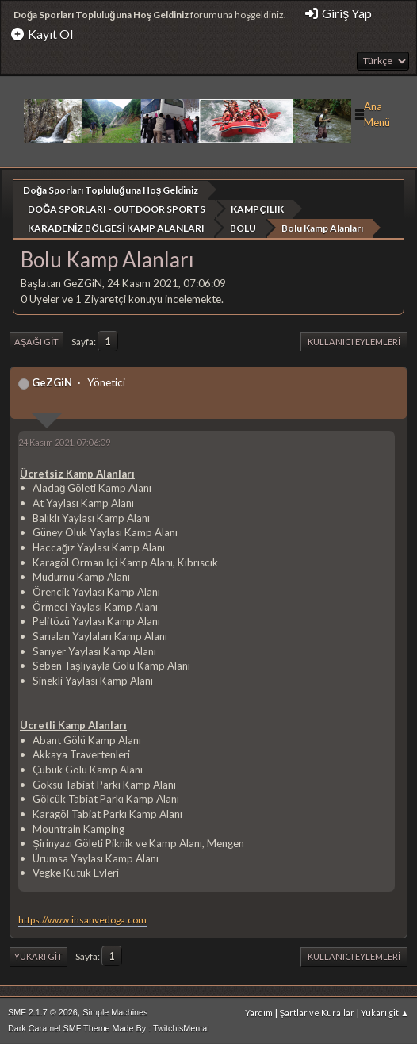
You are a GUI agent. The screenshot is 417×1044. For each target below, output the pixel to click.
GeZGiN (52, 381)
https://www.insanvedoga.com (82, 919)
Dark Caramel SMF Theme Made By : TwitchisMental (108, 1027)
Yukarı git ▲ (385, 1012)
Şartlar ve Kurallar (316, 1012)
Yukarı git (38, 955)
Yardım (259, 1012)
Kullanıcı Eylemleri (354, 341)
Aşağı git (36, 341)
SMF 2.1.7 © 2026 (43, 1011)
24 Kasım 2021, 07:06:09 (64, 441)
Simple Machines (114, 1011)
